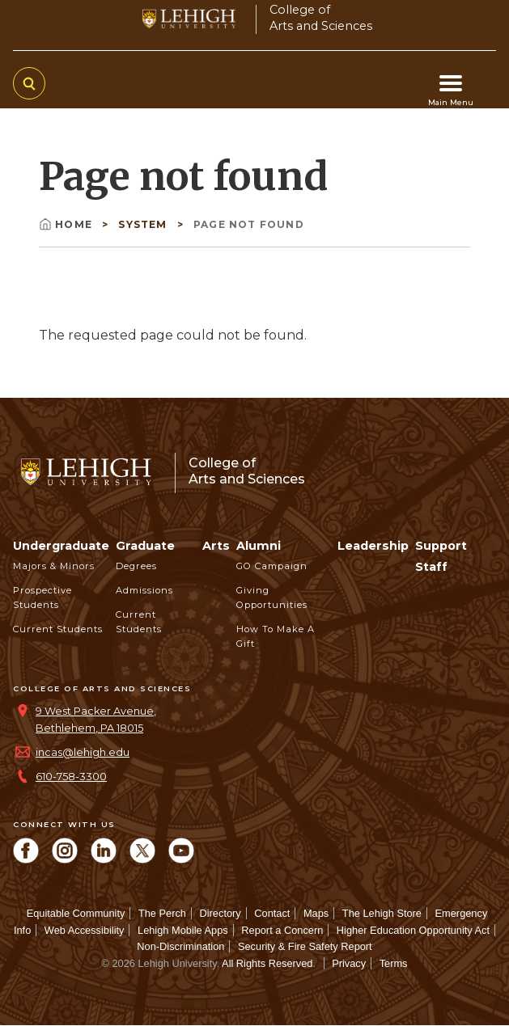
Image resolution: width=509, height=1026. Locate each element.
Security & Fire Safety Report (305, 946)
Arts (216, 545)
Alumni (258, 545)
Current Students (58, 629)
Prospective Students (42, 597)
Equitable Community (76, 913)
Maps (316, 913)
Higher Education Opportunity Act (413, 930)
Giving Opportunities (272, 597)
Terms (394, 963)
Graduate (145, 545)
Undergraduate (61, 545)
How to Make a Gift (275, 636)
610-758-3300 (71, 777)
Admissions (144, 590)
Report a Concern (282, 930)
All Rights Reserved (267, 963)
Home (67, 224)
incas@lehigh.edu (82, 752)
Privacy (349, 963)
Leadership (373, 545)
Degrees (136, 566)
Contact (272, 913)
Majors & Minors (54, 566)
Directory (220, 913)
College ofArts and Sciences (320, 17)
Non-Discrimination (180, 946)
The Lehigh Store (382, 913)
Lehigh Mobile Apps (183, 930)
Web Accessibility (85, 930)
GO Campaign (272, 566)
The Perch (162, 913)
